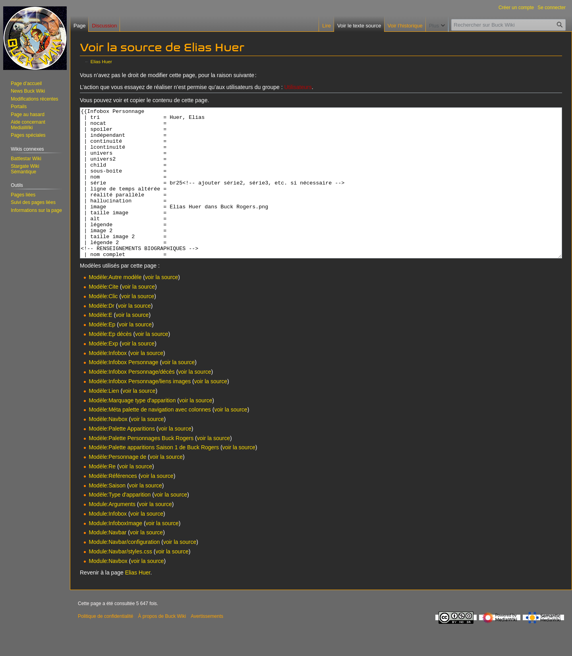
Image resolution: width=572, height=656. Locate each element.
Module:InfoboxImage (115, 553)
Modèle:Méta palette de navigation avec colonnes (150, 439)
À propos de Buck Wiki (162, 646)
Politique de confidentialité (105, 646)
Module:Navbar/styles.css (120, 581)
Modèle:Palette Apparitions (122, 458)
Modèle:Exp (103, 373)
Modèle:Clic (103, 326)
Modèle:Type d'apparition (120, 524)
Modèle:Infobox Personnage (123, 392)
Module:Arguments (112, 534)
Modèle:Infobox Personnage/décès (131, 401)
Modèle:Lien (104, 420)
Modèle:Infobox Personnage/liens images (140, 411)
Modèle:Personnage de (117, 486)
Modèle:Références (113, 506)
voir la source (161, 307)
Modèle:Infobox (108, 383)
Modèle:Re (102, 496)
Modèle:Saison (107, 515)
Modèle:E (100, 345)
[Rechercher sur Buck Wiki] (508, 25)
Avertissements (207, 646)
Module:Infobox (108, 543)
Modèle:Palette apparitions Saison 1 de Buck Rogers (154, 477)
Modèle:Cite (103, 316)
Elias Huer (101, 61)
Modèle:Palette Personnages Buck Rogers (141, 468)
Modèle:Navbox (108, 449)
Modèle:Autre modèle (115, 307)
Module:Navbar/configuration (124, 572)
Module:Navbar (107, 562)
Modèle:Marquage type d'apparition (132, 430)
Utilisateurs (297, 87)
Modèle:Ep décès (110, 364)
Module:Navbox (108, 591)
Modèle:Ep (102, 354)
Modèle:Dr (101, 335)
